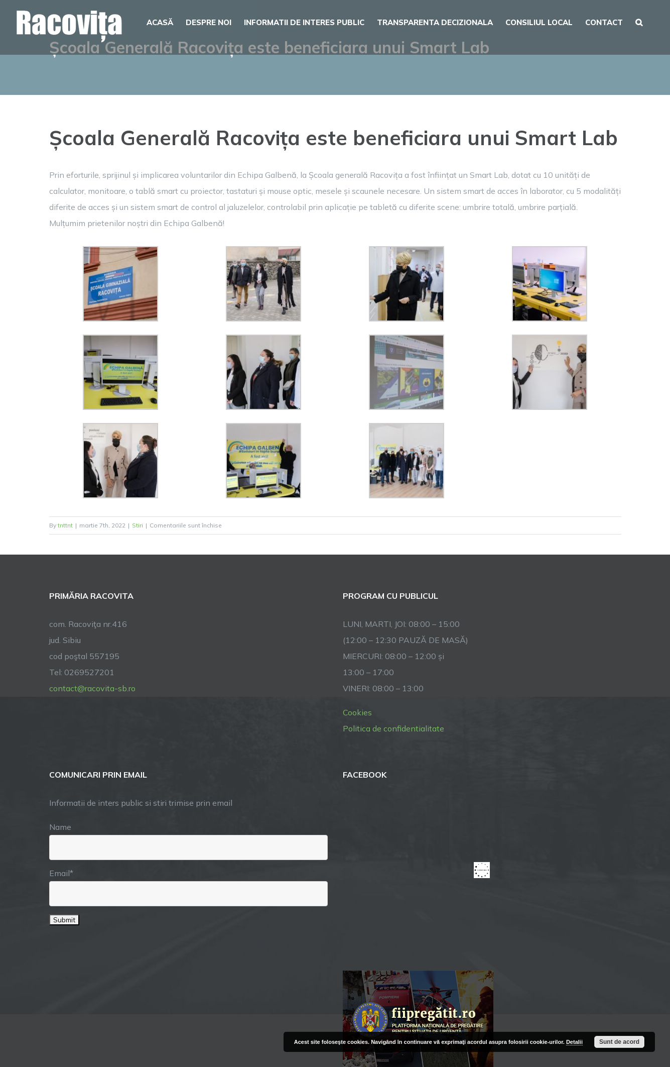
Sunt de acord (619, 1041)
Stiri (137, 525)
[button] (638, 21)
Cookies (357, 712)
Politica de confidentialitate (393, 728)
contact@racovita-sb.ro (92, 688)
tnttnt (65, 525)
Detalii (574, 1042)
